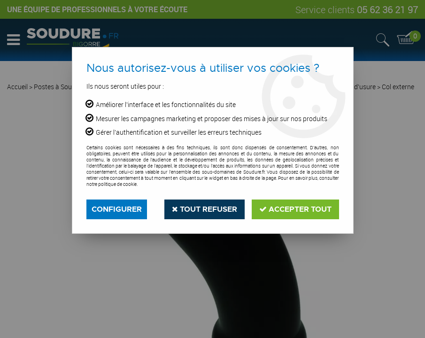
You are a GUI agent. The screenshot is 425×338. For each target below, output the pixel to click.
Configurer (117, 209)
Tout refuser (204, 209)
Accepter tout (295, 209)
